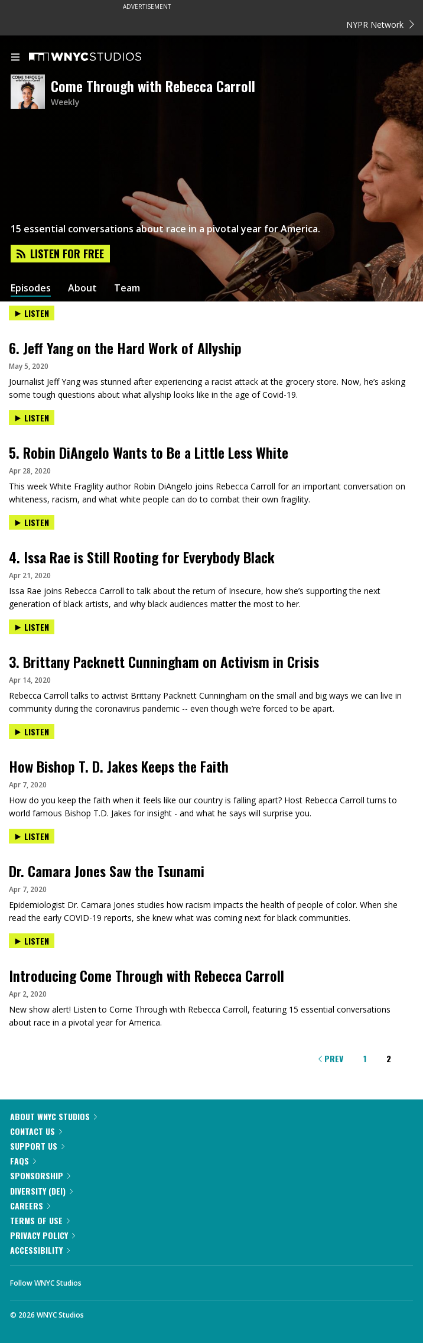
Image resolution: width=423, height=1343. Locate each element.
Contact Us (36, 1131)
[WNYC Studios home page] (100, 57)
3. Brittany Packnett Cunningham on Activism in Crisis (164, 661)
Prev (330, 1058)
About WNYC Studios (53, 1116)
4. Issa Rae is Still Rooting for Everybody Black (142, 556)
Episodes (31, 288)
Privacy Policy (42, 1235)
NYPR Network (380, 24)
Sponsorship (40, 1175)
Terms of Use (40, 1220)
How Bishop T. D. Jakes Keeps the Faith (119, 766)
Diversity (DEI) (41, 1191)
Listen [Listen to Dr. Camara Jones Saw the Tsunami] (31, 836)
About (82, 288)
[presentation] (211, 323)
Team (127, 288)
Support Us (37, 1146)
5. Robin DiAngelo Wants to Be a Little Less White (148, 452)
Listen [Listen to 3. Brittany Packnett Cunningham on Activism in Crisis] (31, 627)
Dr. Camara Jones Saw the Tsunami (106, 870)
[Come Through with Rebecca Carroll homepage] (31, 92)
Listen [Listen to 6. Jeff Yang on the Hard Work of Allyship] (31, 313)
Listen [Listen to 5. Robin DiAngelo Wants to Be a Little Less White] (31, 417)
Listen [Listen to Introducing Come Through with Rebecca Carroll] (31, 941)
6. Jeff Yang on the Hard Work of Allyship (125, 347)
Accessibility (40, 1250)
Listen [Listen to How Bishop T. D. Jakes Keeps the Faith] (31, 731)
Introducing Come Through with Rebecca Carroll (146, 975)
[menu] (15, 58)
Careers (30, 1205)
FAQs (23, 1160)
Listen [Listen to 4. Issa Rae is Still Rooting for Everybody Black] (31, 522)
